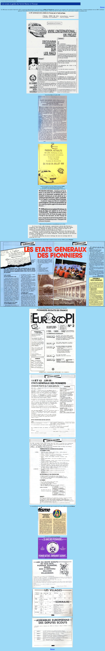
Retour (102, 7)
